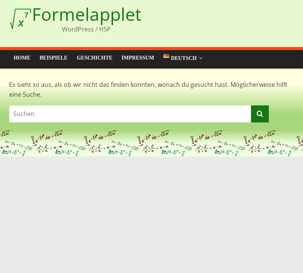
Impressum (138, 58)
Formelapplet (86, 14)
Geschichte (94, 58)
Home (22, 58)
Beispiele (53, 58)
